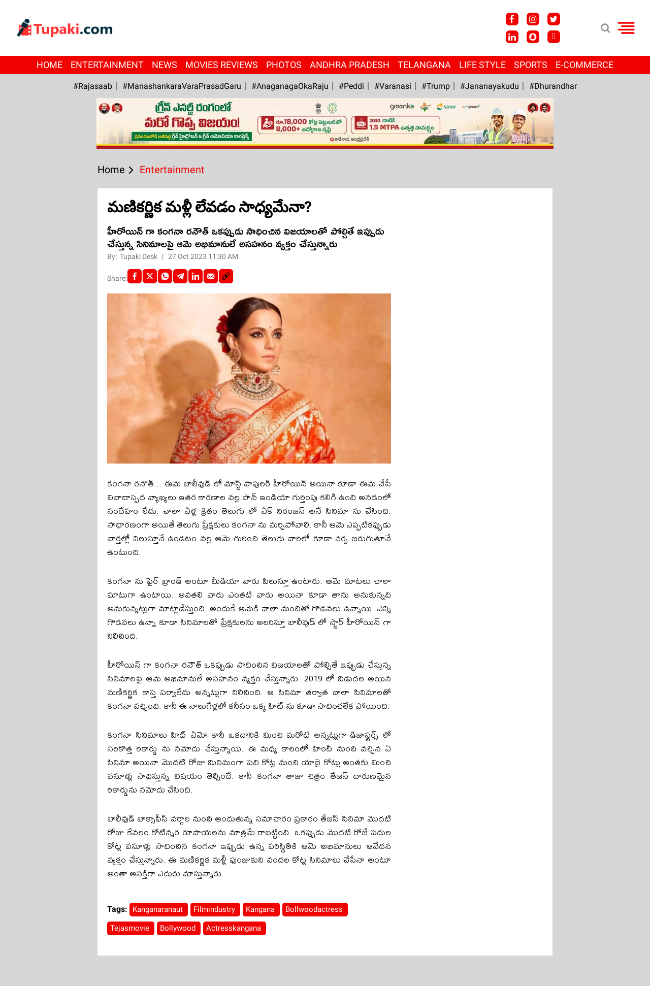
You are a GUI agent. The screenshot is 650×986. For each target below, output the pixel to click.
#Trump (435, 86)
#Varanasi (392, 86)
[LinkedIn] (195, 276)
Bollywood (179, 928)
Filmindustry (215, 909)
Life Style (482, 64)
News (164, 64)
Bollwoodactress (315, 909)
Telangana (424, 64)
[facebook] (134, 276)
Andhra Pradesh (349, 64)
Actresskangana (234, 928)
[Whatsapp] (165, 276)
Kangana (261, 909)
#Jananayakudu (489, 86)
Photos (284, 64)
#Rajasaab (92, 86)
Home (49, 64)
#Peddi (351, 86)
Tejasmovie (130, 928)
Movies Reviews (221, 64)
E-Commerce (584, 64)
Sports (530, 64)
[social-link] (226, 276)
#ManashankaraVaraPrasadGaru (181, 86)
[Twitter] (149, 276)
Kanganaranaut (159, 909)
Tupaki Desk (139, 256)
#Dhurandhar (553, 86)
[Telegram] (180, 276)
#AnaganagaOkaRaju (290, 86)
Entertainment (107, 64)
